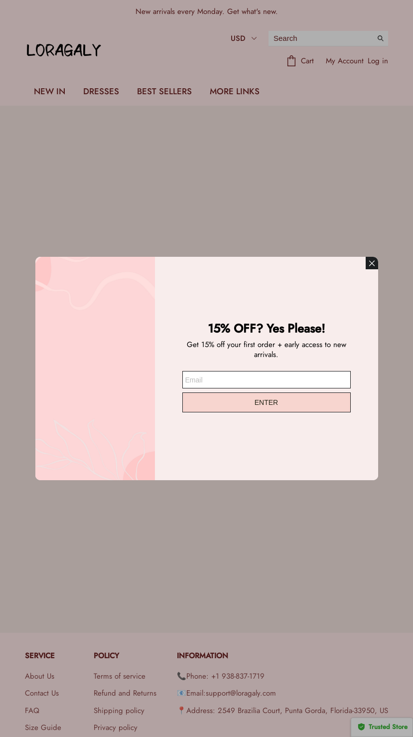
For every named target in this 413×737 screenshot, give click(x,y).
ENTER (266, 402)
